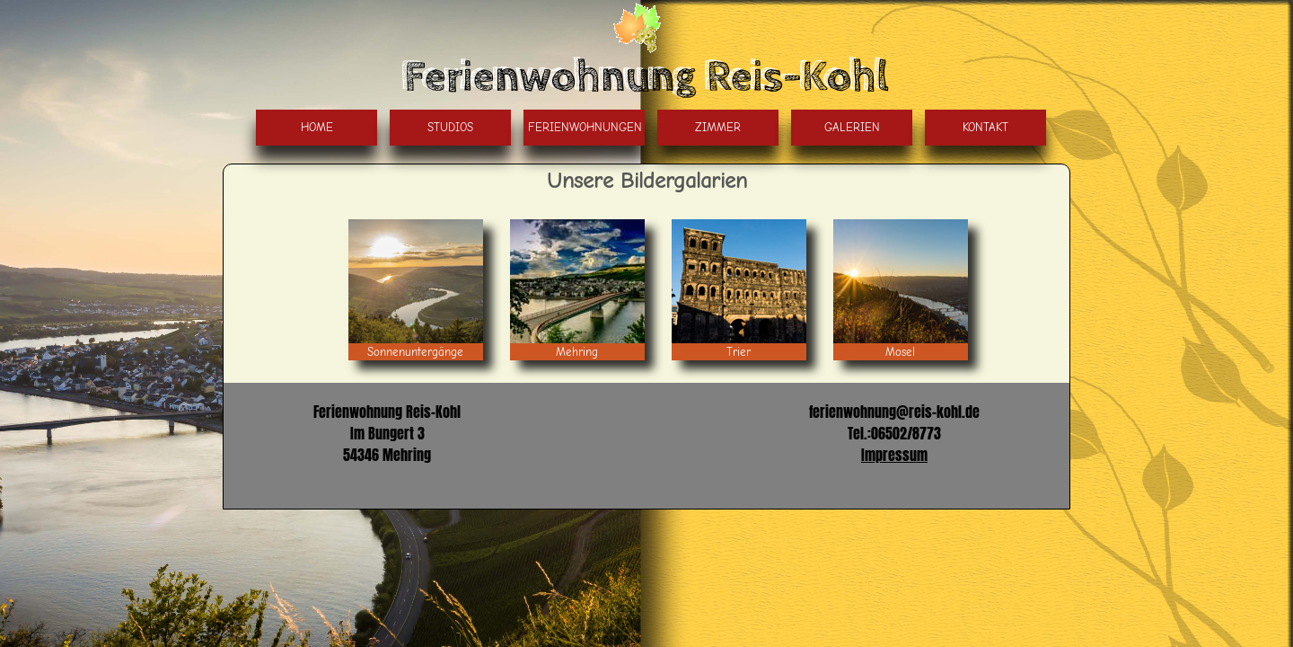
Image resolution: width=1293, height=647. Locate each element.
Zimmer (718, 127)
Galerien (852, 127)
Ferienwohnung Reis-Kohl (646, 77)
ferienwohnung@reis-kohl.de (894, 411)
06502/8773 (906, 433)
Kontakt (985, 127)
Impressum (894, 454)
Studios (450, 127)
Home (317, 127)
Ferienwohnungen (585, 127)
